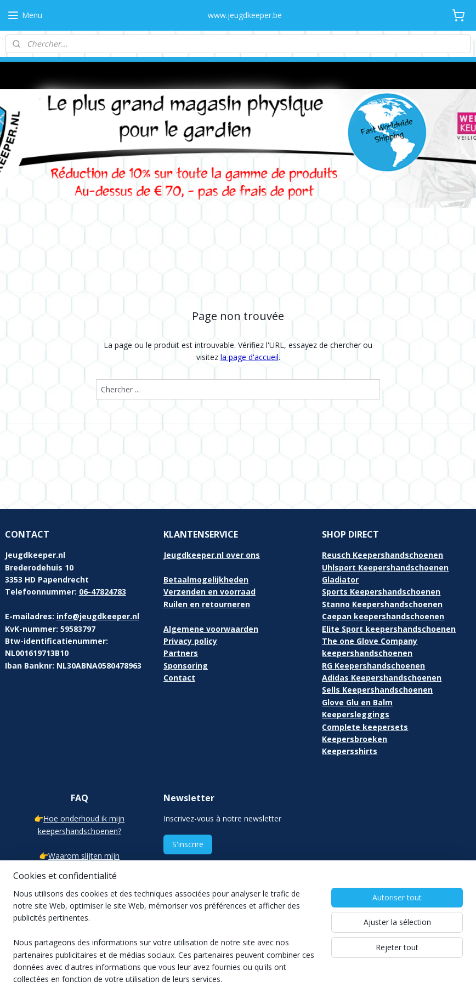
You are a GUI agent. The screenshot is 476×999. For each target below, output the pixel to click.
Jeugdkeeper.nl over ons (211, 510)
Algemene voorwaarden (210, 584)
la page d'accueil (249, 312)
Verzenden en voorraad (209, 547)
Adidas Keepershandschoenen (381, 633)
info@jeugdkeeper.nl (97, 572)
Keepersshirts (349, 707)
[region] (165, 943)
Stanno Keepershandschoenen (382, 560)
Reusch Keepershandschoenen (382, 510)
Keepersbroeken (354, 694)
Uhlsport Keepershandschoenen (385, 523)
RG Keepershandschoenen (373, 621)
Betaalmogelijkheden (205, 535)
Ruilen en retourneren (206, 560)
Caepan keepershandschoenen (383, 572)
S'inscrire (187, 800)
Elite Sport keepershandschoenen (389, 584)
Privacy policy (190, 596)
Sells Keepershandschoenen (377, 646)
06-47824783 (102, 547)
